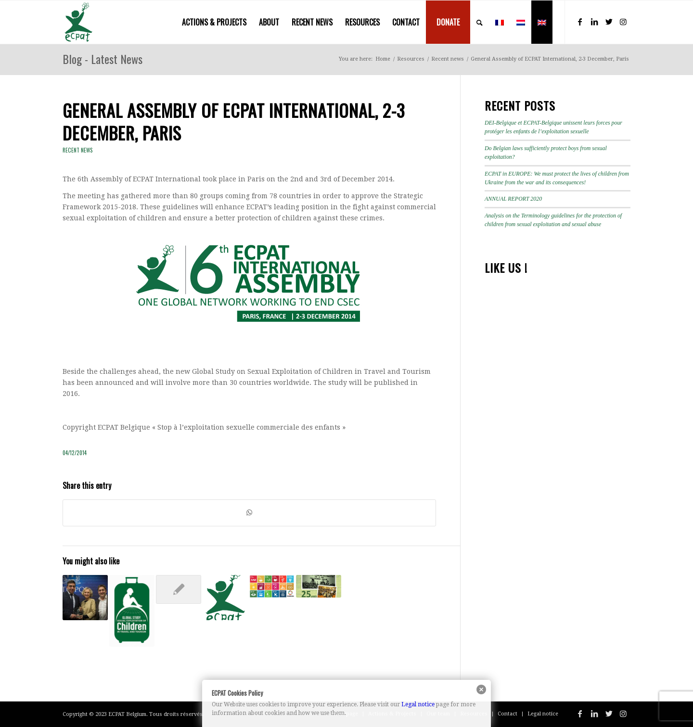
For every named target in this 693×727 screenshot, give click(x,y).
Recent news (78, 150)
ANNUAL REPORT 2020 (513, 198)
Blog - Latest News (102, 58)
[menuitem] (214, 22)
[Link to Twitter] (609, 21)
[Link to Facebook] (580, 21)
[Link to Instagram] (623, 21)
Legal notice (418, 704)
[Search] (479, 22)
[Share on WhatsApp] (249, 512)
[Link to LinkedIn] (594, 21)
